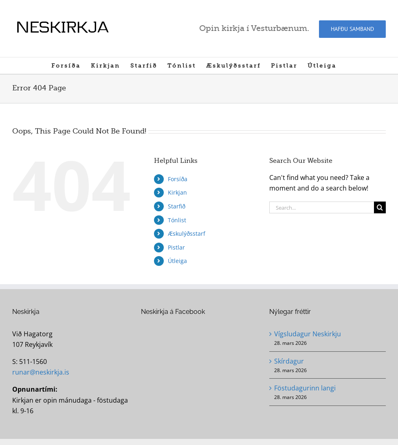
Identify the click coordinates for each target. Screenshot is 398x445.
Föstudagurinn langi (305, 388)
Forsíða (177, 179)
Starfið (176, 206)
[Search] (380, 207)
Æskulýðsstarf (186, 233)
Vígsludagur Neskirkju (307, 333)
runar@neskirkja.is (40, 372)
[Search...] (321, 207)
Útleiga (177, 261)
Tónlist (177, 220)
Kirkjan (177, 192)
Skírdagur (289, 361)
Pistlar (176, 247)
